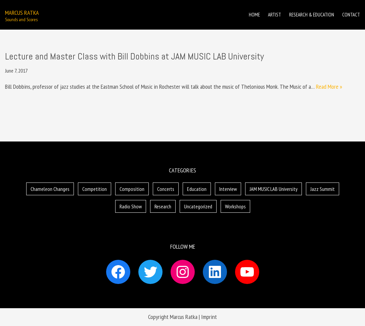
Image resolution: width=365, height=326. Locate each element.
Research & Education (311, 14)
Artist (274, 14)
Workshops (235, 206)
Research (162, 206)
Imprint (209, 317)
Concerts (165, 189)
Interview (228, 189)
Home (254, 14)
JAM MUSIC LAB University (273, 189)
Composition (132, 189)
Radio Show (131, 206)
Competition (94, 189)
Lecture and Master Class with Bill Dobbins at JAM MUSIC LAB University (134, 56)
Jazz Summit (322, 189)
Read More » (329, 86)
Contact (351, 14)
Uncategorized (198, 206)
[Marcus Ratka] (22, 15)
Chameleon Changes (50, 189)
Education (197, 189)
